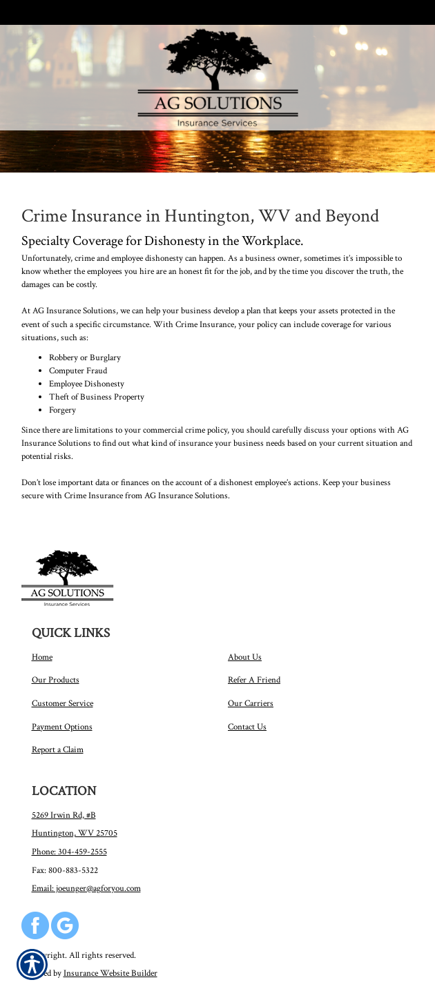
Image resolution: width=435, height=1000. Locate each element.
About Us (245, 657)
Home (42, 657)
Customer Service (62, 703)
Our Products (55, 680)
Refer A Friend (254, 680)
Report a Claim (58, 749)
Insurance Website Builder (110, 973)
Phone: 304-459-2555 (69, 851)
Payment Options (62, 726)
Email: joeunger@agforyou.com (86, 888)
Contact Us (247, 726)
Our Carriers (250, 703)
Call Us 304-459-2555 (67, 12)
